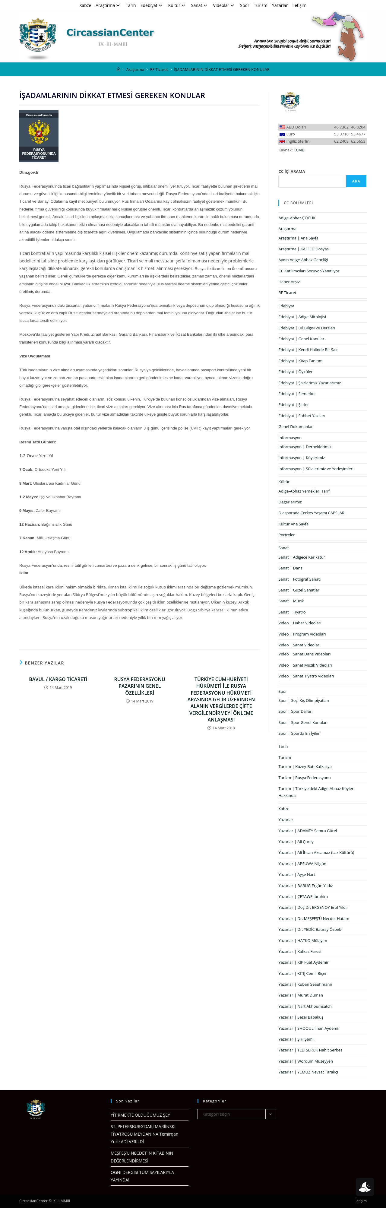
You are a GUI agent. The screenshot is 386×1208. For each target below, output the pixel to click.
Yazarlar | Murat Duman (300, 995)
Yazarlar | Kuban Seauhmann (305, 984)
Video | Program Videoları (302, 634)
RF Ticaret (287, 292)
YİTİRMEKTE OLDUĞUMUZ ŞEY (140, 1115)
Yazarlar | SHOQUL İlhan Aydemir (309, 1028)
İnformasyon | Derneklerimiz (304, 446)
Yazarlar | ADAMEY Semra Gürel (307, 830)
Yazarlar (280, 5)
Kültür (177, 5)
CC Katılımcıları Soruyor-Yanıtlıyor (308, 271)
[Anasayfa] (118, 69)
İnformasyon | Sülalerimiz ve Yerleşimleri (315, 468)
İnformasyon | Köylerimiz (301, 457)
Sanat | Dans (290, 568)
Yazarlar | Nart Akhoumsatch (304, 1006)
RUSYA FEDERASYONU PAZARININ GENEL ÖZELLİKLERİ (139, 686)
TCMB (299, 150)
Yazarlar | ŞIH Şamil (296, 1039)
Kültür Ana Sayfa (293, 524)
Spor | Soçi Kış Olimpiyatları (303, 700)
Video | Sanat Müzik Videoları (305, 665)
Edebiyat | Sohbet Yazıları (301, 415)
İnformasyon (290, 437)
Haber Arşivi (289, 281)
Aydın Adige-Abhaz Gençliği (303, 259)
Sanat (200, 5)
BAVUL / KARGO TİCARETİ (58, 679)
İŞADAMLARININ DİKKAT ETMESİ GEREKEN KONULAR (221, 69)
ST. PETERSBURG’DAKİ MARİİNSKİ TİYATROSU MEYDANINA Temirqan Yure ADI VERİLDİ (144, 1134)
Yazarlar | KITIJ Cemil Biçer (302, 973)
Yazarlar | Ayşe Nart (296, 874)
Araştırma (108, 5)
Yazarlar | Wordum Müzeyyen (305, 1061)
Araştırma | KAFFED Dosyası (304, 249)
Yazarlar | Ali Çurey (295, 841)
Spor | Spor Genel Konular (302, 722)
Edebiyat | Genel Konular (301, 338)
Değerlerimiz (290, 502)
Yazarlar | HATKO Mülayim (302, 940)
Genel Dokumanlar (295, 426)
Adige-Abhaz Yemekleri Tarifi (304, 491)
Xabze (85, 5)
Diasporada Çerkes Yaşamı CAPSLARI (311, 512)
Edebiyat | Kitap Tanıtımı (300, 360)
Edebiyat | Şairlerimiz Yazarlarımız (309, 382)
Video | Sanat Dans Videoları (304, 654)
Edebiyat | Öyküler (295, 371)
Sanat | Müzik (291, 601)
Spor (244, 5)
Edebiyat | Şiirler (293, 404)
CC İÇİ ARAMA (291, 171)
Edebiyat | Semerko (296, 393)
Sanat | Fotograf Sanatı (299, 579)
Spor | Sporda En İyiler (299, 733)
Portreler (286, 534)
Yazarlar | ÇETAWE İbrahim (303, 896)
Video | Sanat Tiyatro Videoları (306, 676)
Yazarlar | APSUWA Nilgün (302, 863)
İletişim (300, 5)
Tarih (131, 5)
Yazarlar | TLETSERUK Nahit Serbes (310, 1050)
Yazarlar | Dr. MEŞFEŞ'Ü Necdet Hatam (313, 918)
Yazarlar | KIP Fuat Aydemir (303, 962)
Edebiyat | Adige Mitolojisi (302, 316)
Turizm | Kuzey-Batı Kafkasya (304, 766)
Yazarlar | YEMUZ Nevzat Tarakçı (308, 1072)
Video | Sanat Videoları (299, 645)
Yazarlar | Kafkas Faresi (299, 951)
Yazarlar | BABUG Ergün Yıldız (305, 885)
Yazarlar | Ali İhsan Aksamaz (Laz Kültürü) (316, 852)
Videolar (224, 5)
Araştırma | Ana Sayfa (298, 238)
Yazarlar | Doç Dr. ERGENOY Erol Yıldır (313, 907)
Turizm (260, 5)
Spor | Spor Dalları (295, 711)
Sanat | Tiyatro (291, 612)
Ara (356, 181)
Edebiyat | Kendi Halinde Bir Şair (308, 349)
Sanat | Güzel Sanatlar (298, 590)
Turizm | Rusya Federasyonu (304, 777)
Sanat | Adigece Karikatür (301, 557)
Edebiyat (152, 5)
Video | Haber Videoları (299, 623)
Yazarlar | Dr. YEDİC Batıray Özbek (309, 929)
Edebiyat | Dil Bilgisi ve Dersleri (306, 328)
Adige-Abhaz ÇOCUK (296, 217)
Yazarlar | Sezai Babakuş (300, 1017)
